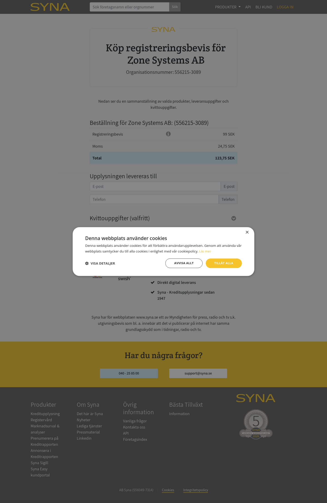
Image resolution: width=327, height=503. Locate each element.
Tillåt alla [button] (223, 263)
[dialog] (163, 251)
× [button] (247, 232)
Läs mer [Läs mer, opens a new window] (205, 250)
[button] (100, 263)
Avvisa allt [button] (181, 263)
